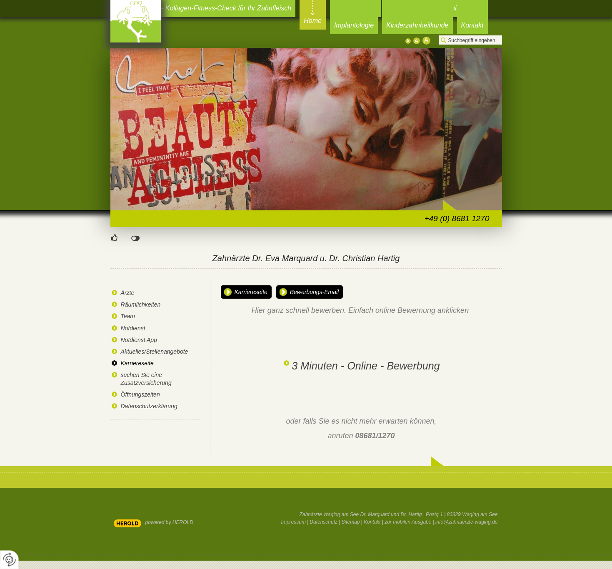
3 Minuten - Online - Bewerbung (366, 366)
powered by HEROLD (169, 522)
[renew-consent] (9, 559)
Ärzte (128, 292)
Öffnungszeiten (140, 394)
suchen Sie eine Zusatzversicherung (146, 379)
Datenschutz (323, 522)
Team (128, 316)
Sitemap (351, 522)
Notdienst (133, 328)
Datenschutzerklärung (149, 406)
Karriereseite (137, 363)
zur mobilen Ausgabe (408, 522)
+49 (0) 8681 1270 (457, 218)
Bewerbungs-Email (314, 292)
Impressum (293, 522)
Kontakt (372, 522)
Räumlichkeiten (141, 304)
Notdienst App (139, 340)
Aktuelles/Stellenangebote (154, 351)
